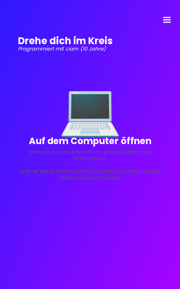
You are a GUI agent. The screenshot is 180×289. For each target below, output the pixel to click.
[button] (167, 20)
